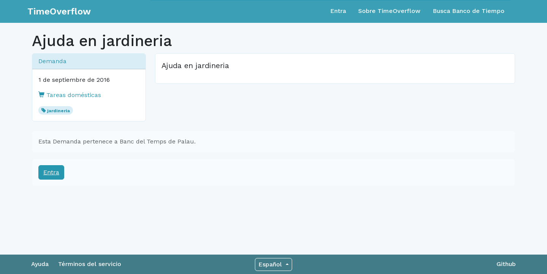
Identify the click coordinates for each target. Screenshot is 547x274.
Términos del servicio (89, 264)
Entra (338, 10)
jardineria (58, 110)
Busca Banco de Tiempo (468, 10)
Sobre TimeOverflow (389, 10)
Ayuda (40, 264)
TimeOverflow (59, 11)
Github (506, 264)
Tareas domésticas (69, 95)
